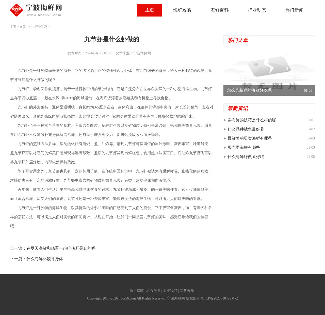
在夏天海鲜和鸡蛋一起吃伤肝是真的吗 (60, 248)
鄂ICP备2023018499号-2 (219, 298)
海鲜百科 (219, 10)
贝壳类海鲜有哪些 (244, 147)
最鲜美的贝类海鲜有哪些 (250, 138)
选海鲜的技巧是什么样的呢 (252, 120)
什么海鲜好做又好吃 (246, 156)
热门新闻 (294, 10)
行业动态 (257, 10)
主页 (149, 10)
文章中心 (26, 26)
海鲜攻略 (182, 10)
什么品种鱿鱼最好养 (246, 129)
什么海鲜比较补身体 (44, 259)
